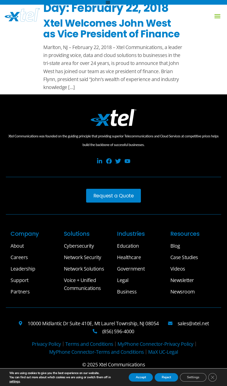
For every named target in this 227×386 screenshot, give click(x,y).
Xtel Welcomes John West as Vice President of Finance (111, 28)
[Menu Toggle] (108, 2)
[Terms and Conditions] (89, 344)
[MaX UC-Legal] (163, 352)
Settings (193, 377)
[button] (217, 16)
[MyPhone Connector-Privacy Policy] (155, 344)
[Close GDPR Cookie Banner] (212, 377)
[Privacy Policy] (46, 344)
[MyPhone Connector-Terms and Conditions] (96, 352)
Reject (166, 377)
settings (14, 381)
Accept (140, 377)
